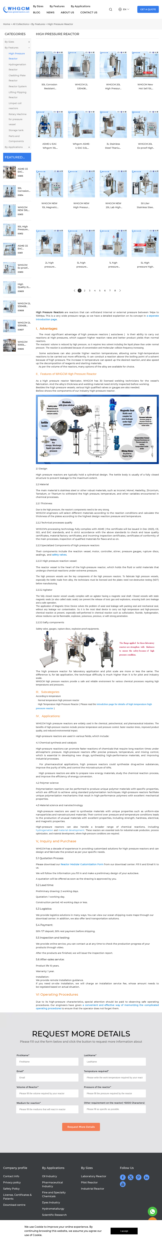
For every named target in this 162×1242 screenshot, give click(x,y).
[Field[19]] (115, 1093)
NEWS (50, 12)
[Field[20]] (47, 1109)
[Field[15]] (115, 1062)
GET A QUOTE (148, 9)
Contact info (11, 1176)
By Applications (80, 6)
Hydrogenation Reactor (17, 67)
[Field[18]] (47, 1093)
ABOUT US (67, 12)
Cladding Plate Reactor (17, 78)
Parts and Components (16, 139)
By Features (57, 6)
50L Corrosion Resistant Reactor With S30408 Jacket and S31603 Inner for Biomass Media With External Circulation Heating (24, 189)
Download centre (14, 1204)
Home (6, 24)
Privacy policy (12, 1182)
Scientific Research (54, 1214)
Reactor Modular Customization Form (82, 864)
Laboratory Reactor (93, 1176)
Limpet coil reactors (15, 106)
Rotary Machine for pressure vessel (18, 119)
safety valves (59, 554)
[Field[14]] (47, 1062)
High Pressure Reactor (60, 24)
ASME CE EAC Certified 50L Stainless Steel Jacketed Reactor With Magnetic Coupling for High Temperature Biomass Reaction (25, 170)
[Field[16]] (47, 1078)
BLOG (36, 12)
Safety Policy (11, 1188)
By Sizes (38, 6)
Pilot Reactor (89, 1182)
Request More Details (81, 1126)
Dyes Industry (51, 1202)
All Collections (21, 24)
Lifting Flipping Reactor (17, 95)
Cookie (38, 1226)
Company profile (15, 1168)
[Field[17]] (115, 1078)
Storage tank (16, 130)
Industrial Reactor (92, 1188)
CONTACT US (88, 12)
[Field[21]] (115, 1109)
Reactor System (18, 86)
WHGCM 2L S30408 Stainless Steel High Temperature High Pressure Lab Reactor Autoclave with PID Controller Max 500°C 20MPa (25, 324)
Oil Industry (49, 1176)
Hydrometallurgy (53, 1208)
